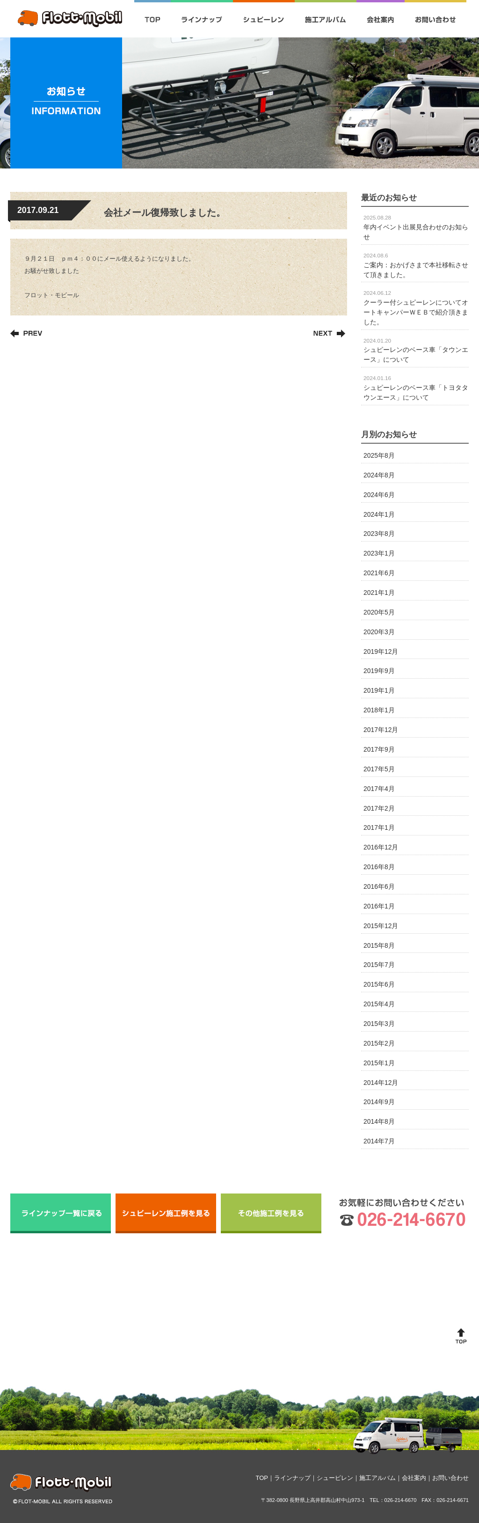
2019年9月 (379, 670)
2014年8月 (379, 1121)
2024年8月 (379, 475)
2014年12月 (380, 1082)
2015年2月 (379, 1043)
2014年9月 (379, 1102)
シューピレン (335, 1477)
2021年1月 (379, 592)
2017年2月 (379, 808)
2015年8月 (379, 945)
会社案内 (414, 1477)
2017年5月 (379, 769)
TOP (262, 1477)
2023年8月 (379, 533)
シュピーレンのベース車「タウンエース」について (415, 350)
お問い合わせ (450, 1477)
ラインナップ (292, 1477)
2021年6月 (379, 573)
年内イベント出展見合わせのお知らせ (415, 227)
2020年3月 (379, 632)
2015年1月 (379, 1063)
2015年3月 (379, 1023)
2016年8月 (379, 867)
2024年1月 (379, 514)
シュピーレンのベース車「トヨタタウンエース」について (415, 388)
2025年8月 (379, 455)
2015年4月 (379, 1004)
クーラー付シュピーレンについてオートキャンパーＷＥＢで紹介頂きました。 (415, 307)
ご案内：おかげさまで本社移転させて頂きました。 (415, 265)
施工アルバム (377, 1477)
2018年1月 (379, 710)
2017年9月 (379, 749)
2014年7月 (379, 1141)
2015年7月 (379, 964)
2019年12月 (380, 651)
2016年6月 (379, 886)
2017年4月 (379, 788)
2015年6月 (379, 984)
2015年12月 (380, 926)
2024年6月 (379, 494)
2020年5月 (379, 612)
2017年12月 (380, 729)
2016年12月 (380, 847)
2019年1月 (379, 690)
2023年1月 (379, 553)
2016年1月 (379, 906)
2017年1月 (379, 827)
